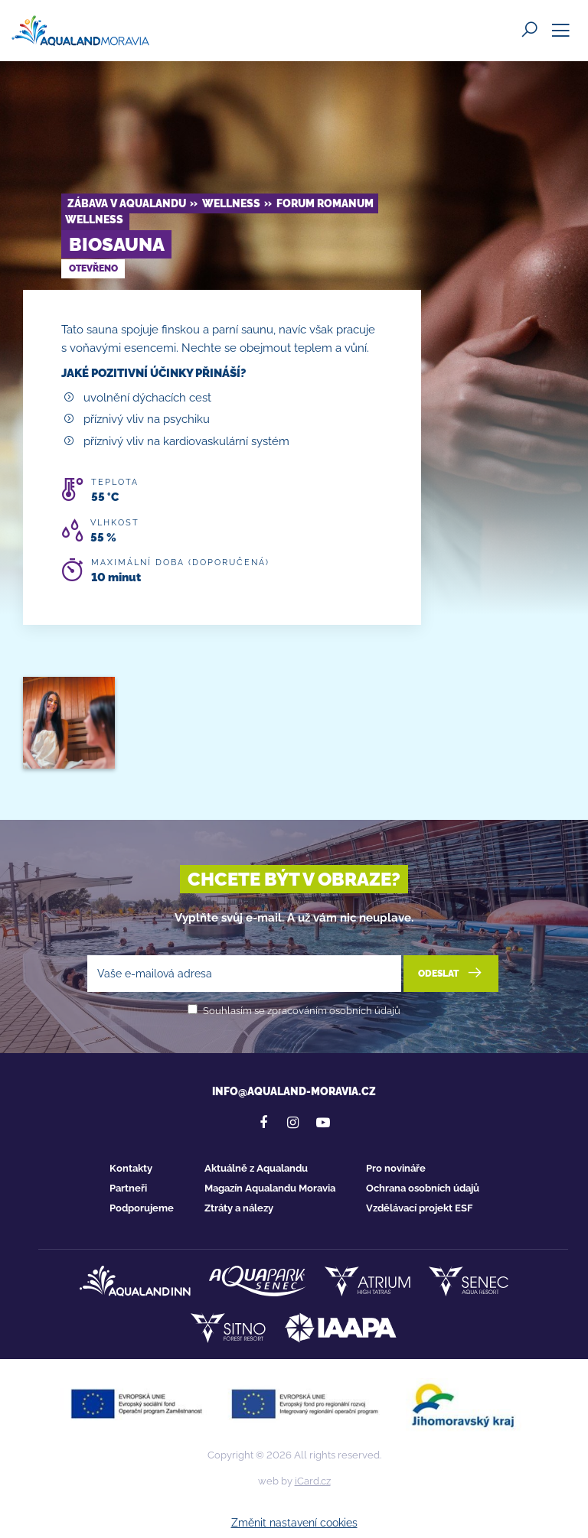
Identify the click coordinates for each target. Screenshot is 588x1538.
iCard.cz (313, 1481)
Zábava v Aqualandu (126, 203)
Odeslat (451, 973)
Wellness (231, 203)
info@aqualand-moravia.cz (294, 1091)
